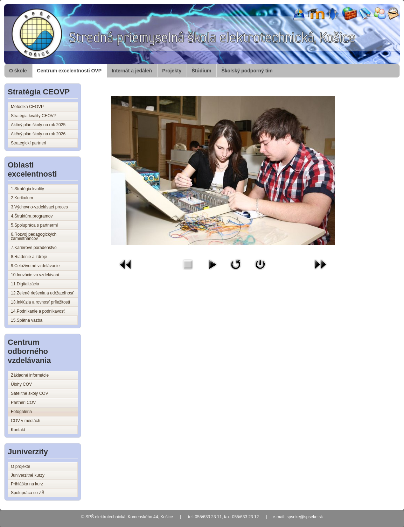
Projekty (171, 70)
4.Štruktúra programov (32, 216)
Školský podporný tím (246, 70)
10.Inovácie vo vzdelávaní (35, 274)
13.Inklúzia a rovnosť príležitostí (40, 302)
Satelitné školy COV (29, 393)
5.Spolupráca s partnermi (34, 225)
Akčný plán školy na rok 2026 (38, 133)
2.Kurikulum (22, 197)
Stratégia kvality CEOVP (33, 115)
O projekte (20, 466)
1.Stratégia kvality (27, 188)
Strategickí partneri (28, 143)
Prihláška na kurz (27, 484)
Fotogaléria (21, 411)
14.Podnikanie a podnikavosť (38, 311)
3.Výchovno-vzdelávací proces (39, 207)
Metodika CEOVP (27, 106)
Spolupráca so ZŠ (27, 492)
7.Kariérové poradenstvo (34, 247)
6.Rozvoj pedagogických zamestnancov (33, 236)
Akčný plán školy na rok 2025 (38, 124)
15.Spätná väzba (26, 320)
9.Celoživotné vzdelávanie (35, 265)
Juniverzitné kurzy (27, 475)
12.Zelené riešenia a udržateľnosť (42, 293)
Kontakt (18, 429)
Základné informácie (30, 375)
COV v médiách (25, 420)
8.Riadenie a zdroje (29, 256)
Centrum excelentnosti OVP (69, 70)
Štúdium (201, 70)
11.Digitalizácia (25, 284)
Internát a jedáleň (132, 70)
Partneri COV (23, 402)
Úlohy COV (21, 384)
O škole (18, 70)
